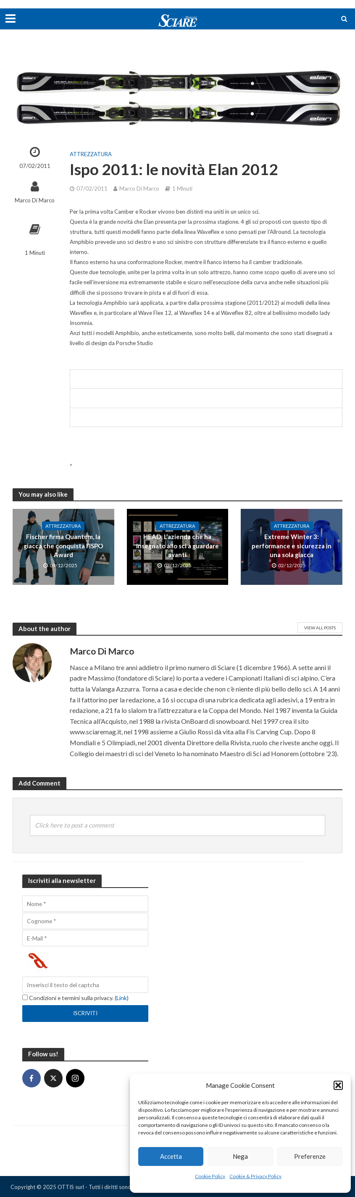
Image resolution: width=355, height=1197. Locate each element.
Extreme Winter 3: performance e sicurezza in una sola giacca (291, 545)
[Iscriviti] (85, 1013)
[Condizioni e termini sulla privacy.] (25, 997)
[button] (338, 1085)
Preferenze (310, 1156)
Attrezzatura (91, 154)
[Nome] (85, 904)
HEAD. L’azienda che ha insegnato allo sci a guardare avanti (177, 545)
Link (121, 997)
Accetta (171, 1156)
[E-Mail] (85, 938)
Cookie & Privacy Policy (255, 1176)
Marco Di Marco (35, 200)
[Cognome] (85, 921)
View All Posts (320, 627)
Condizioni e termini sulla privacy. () (75, 997)
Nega (240, 1156)
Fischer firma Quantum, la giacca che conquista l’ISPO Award (63, 545)
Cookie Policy (210, 1176)
